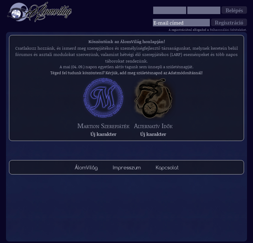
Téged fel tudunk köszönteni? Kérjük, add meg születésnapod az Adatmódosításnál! (126, 72)
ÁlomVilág (86, 167)
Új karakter (103, 133)
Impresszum (127, 167)
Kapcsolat (167, 167)
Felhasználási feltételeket (228, 30)
